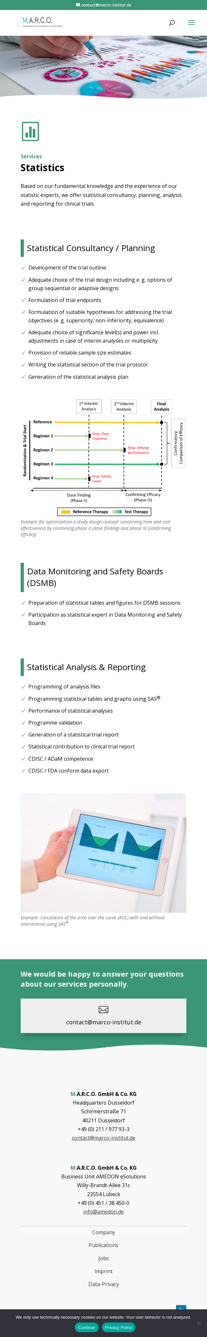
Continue (86, 1327)
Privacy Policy (118, 1327)
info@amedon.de (103, 1211)
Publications (103, 1245)
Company (103, 1232)
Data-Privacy (103, 1284)
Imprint (103, 1271)
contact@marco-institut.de (103, 1022)
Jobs (103, 1258)
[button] (191, 27)
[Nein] (199, 1323)
